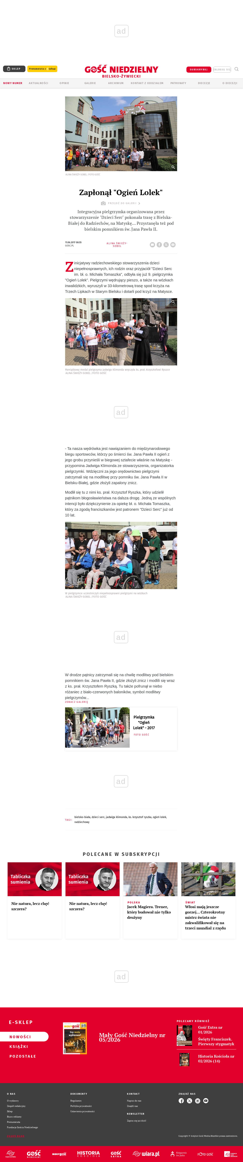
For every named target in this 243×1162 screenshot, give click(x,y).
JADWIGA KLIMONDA (116, 817)
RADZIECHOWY (81, 822)
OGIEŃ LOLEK (159, 817)
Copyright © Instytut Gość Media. (194, 1136)
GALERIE (90, 83)
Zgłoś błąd (15, 1136)
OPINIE (64, 83)
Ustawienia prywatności (82, 1111)
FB (160, 243)
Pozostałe (18, 1056)
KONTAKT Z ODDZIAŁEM (147, 83)
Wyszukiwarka (236, 69)
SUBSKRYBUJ (199, 69)
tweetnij (166, 243)
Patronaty (178, 83)
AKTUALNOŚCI (38, 83)
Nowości (18, 1037)
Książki (18, 1046)
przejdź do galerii (121, 203)
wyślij (173, 243)
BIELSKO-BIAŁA (82, 817)
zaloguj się (222, 69)
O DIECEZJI (229, 83)
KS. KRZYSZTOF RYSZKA (140, 817)
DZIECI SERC (98, 817)
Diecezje (204, 83)
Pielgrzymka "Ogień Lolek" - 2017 (144, 722)
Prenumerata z (42, 69)
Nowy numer (12, 83)
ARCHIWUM (116, 83)
